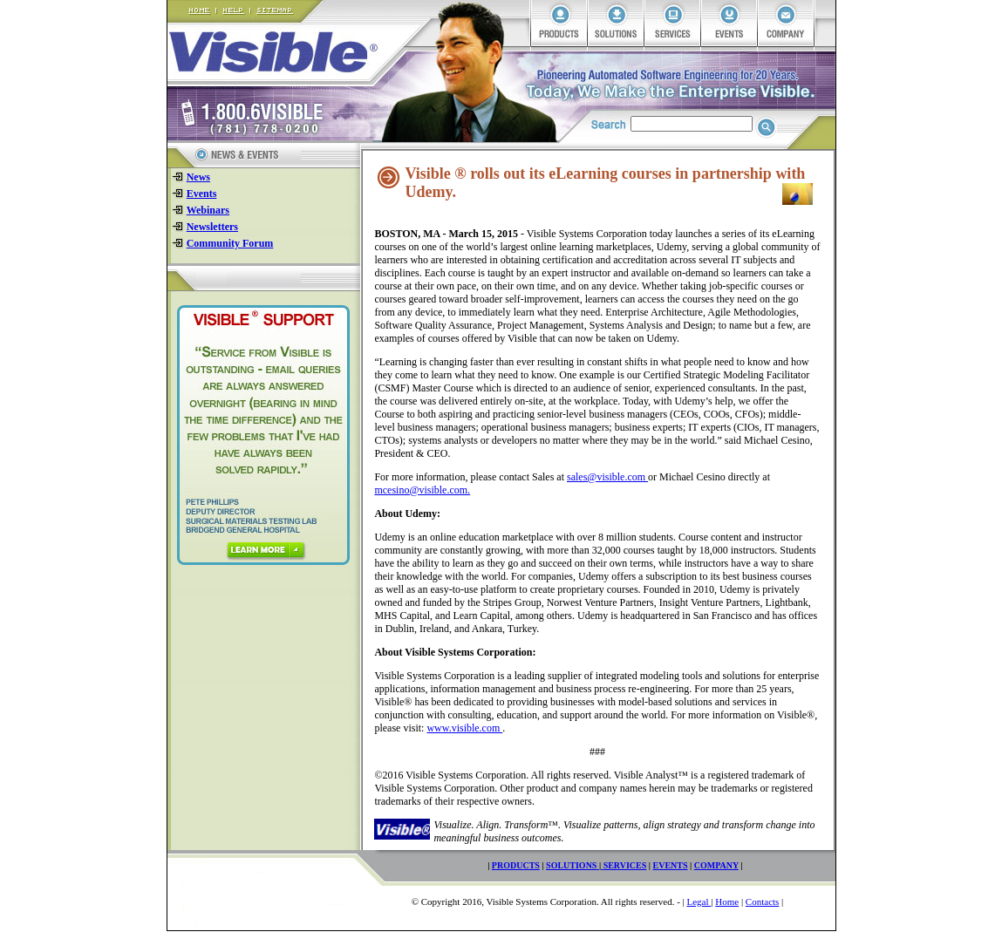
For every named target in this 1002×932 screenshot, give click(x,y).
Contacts (763, 901)
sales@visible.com (607, 477)
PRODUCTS (516, 865)
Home (727, 901)
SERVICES (625, 865)
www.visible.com (464, 728)
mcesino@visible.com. (422, 490)
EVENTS (670, 865)
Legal (699, 901)
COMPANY (716, 865)
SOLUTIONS (572, 865)
